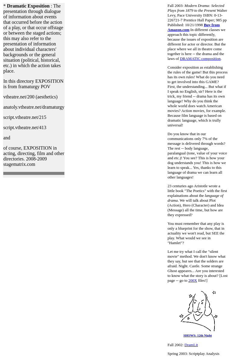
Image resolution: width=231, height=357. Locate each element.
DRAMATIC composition (200, 58)
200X (192, 280)
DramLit (191, 345)
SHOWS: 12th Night (197, 334)
